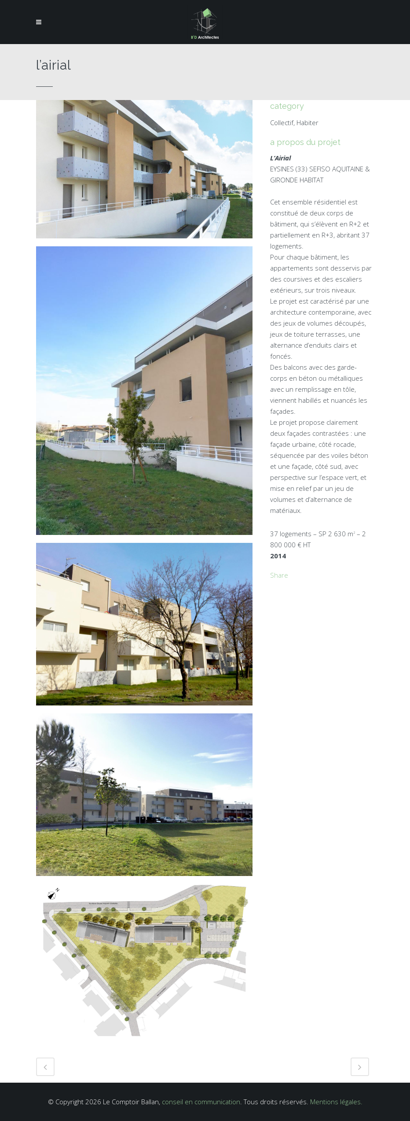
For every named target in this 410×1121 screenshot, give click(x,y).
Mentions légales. (336, 1101)
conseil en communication (201, 1101)
